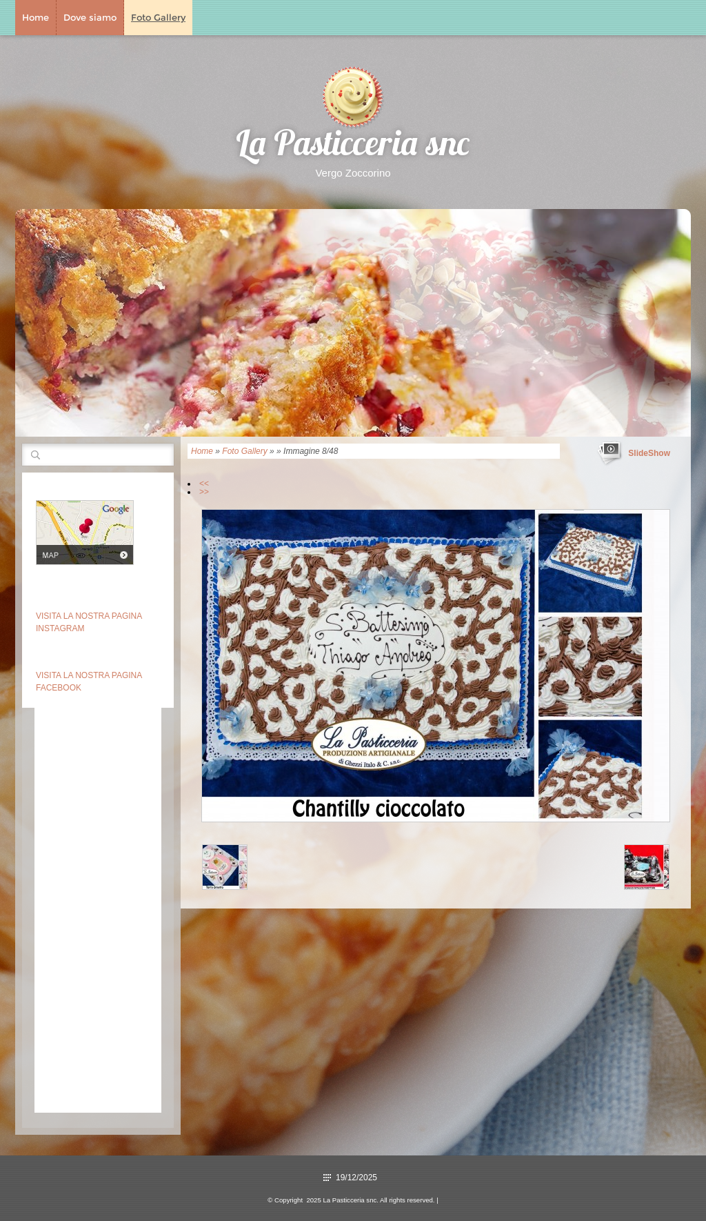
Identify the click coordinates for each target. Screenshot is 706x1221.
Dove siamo (90, 17)
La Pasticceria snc (353, 146)
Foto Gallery (158, 17)
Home (35, 17)
